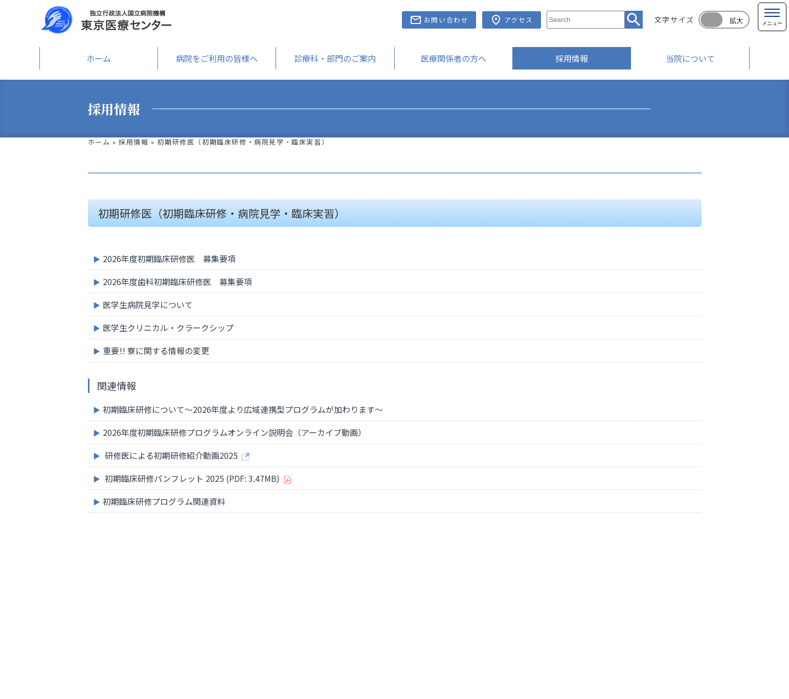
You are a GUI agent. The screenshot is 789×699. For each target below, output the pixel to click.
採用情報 (571, 58)
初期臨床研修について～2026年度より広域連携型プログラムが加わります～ (243, 409)
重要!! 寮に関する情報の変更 (156, 350)
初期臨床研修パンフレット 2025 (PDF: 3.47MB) (192, 478)
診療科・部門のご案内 (335, 58)
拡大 (736, 21)
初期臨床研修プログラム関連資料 (164, 501)
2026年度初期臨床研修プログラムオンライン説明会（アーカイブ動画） (234, 432)
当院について (690, 58)
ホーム (98, 58)
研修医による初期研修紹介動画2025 (171, 455)
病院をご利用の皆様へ (217, 58)
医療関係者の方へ (453, 58)
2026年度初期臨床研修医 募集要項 (169, 258)
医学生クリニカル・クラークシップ (168, 327)
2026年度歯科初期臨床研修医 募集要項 (177, 281)
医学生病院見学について (148, 304)
